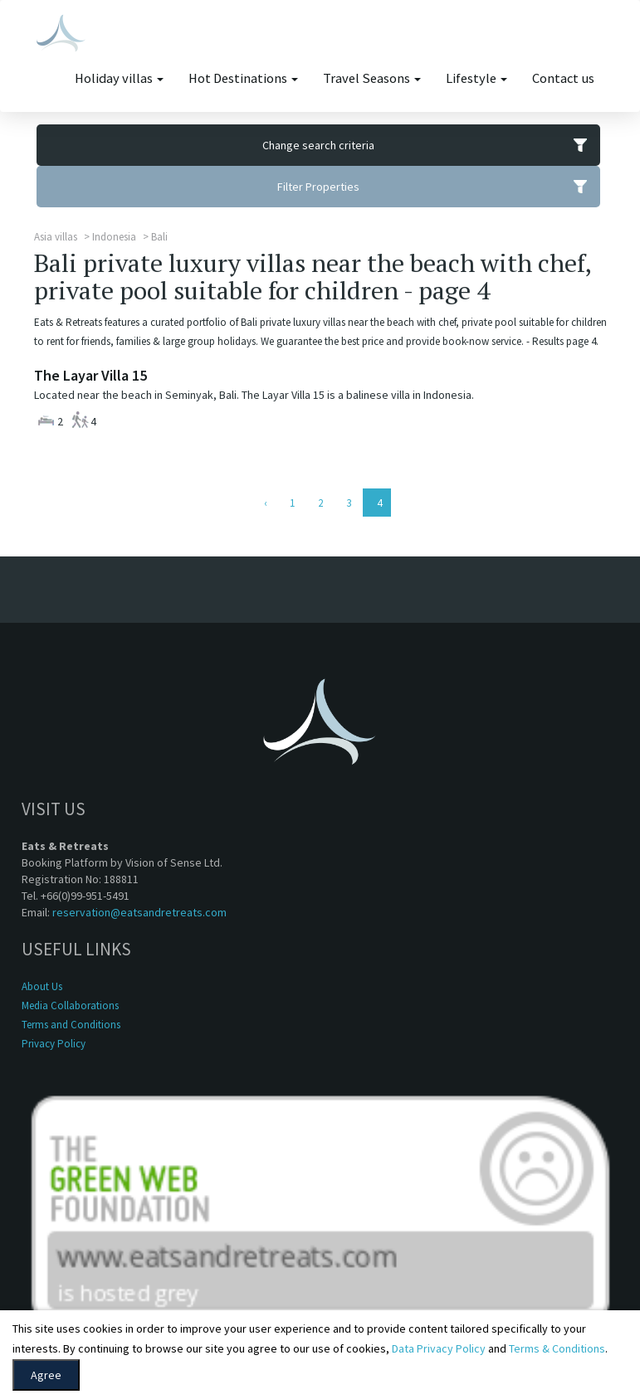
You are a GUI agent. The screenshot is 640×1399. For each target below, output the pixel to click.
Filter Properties (438, 186)
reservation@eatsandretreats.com (139, 912)
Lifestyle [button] (476, 78)
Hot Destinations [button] (243, 78)
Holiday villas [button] (119, 78)
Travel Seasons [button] (372, 78)
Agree (46, 1374)
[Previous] (264, 502)
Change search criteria (431, 145)
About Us (42, 986)
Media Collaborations (70, 1005)
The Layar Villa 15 (90, 375)
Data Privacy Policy (439, 1348)
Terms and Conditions (71, 1025)
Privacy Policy (53, 1044)
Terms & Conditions (557, 1348)
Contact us (563, 78)
